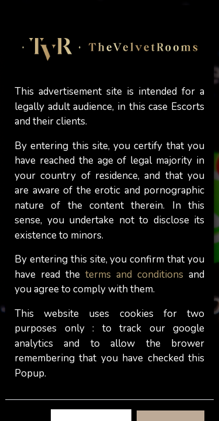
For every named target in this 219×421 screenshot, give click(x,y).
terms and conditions (134, 274)
